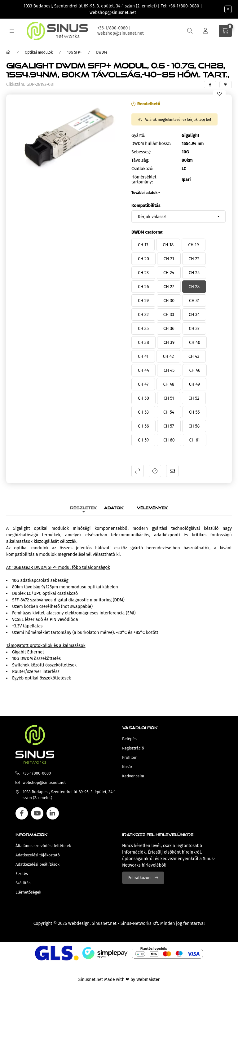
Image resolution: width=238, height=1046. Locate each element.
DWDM (101, 52)
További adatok (144, 193)
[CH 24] (169, 272)
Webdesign (79, 923)
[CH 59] (143, 440)
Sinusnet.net (104, 923)
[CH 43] (194, 356)
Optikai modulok (39, 52)
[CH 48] (168, 384)
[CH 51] (168, 398)
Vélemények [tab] (152, 507)
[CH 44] (143, 370)
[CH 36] (169, 328)
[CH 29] (143, 300)
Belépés (129, 738)
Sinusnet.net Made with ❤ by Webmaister (119, 979)
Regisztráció (133, 748)
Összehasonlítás (137, 471)
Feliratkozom (140, 877)
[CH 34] (194, 314)
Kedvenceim (133, 776)
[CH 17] (143, 245)
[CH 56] (143, 426)
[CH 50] (143, 398)
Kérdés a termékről (155, 471)
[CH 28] (194, 286)
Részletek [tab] (83, 507)
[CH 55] (194, 412)
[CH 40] (195, 342)
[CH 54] (169, 412)
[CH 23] (143, 272)
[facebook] (210, 84)
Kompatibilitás (146, 205)
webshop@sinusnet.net (113, 12)
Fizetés (21, 873)
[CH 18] (168, 245)
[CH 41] (143, 356)
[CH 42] (168, 356)
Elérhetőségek (28, 892)
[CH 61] (194, 440)
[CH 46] (195, 370)
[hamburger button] (11, 31)
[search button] (190, 31)
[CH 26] (143, 286)
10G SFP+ (74, 52)
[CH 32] (143, 314)
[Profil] (205, 31)
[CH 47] (143, 384)
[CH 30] (169, 300)
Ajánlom (172, 471)
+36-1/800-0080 (184, 6)
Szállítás (22, 883)
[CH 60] (169, 440)
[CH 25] (194, 272)
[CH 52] (194, 398)
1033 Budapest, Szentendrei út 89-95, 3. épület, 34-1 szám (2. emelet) (90, 6)
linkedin (52, 813)
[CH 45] (169, 370)
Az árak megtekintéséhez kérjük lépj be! (178, 119)
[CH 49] (195, 384)
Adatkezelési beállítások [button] (37, 864)
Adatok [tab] (114, 507)
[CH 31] (194, 300)
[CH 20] (143, 259)
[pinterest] (225, 84)
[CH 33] (169, 314)
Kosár (127, 766)
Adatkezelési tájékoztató (37, 855)
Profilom (129, 757)
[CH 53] (143, 412)
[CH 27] (168, 286)
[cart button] (225, 31)
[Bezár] (228, 9)
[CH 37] (194, 328)
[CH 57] (169, 426)
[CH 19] (193, 245)
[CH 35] (143, 328)
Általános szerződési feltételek (43, 845)
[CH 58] (194, 426)
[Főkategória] (8, 52)
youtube (37, 813)
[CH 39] (169, 342)
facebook (21, 813)
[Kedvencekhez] (219, 94)
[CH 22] (194, 259)
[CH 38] (143, 342)
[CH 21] (169, 259)
